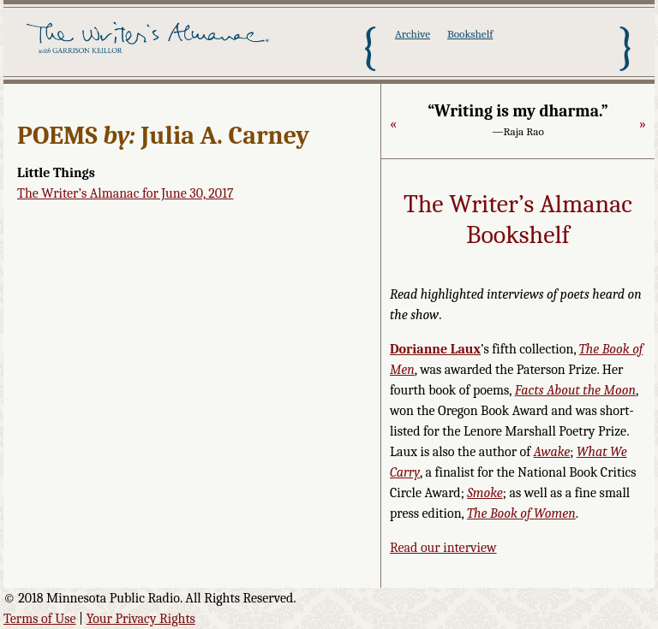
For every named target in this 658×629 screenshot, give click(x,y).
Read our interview (443, 547)
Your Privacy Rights (141, 618)
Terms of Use (39, 618)
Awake (552, 452)
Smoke (485, 493)
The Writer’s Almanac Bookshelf (518, 219)
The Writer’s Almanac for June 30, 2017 (125, 193)
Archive (412, 33)
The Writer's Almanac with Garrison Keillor (150, 47)
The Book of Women (521, 513)
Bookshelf (470, 33)
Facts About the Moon (575, 390)
